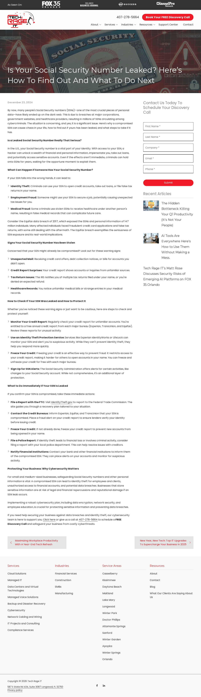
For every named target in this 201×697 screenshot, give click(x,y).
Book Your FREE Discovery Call (168, 17)
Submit (168, 182)
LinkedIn (104, 685)
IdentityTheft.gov (61, 402)
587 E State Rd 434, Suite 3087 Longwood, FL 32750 (35, 686)
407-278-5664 (128, 17)
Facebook (97, 685)
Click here (49, 519)
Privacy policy (15, 690)
